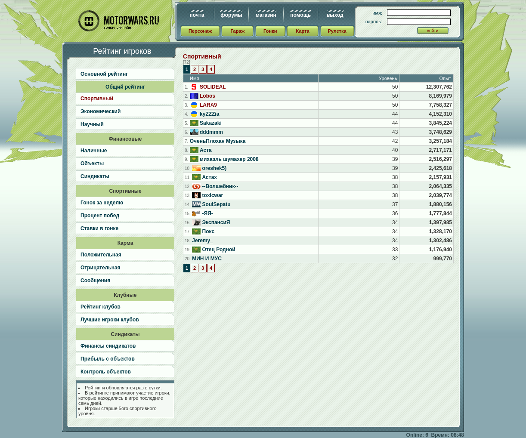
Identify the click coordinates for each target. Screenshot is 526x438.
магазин (266, 15)
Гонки (270, 31)
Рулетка (337, 31)
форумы (231, 15)
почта (197, 15)
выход (335, 15)
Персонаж (200, 31)
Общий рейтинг (125, 87)
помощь (300, 15)
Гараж (237, 31)
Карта (302, 31)
